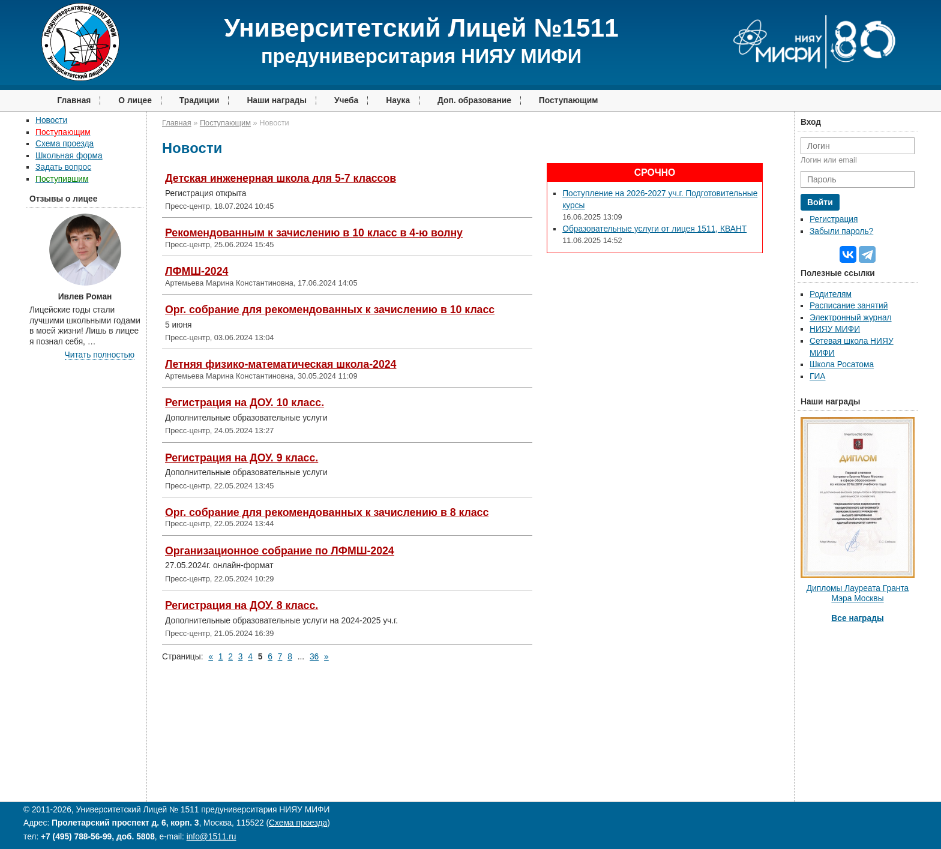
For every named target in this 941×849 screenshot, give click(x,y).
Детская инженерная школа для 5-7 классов (280, 178)
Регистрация (834, 219)
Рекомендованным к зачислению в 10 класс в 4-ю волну (314, 233)
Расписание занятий (849, 305)
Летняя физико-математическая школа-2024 (280, 364)
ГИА (818, 376)
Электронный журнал (851, 317)
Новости (51, 120)
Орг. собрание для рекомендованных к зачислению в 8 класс (327, 512)
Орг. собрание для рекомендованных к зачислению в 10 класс (330, 310)
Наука (398, 100)
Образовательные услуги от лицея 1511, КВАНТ (654, 228)
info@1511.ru (211, 836)
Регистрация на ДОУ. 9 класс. (241, 458)
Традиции (199, 100)
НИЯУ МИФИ (835, 329)
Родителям (831, 294)
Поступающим (568, 100)
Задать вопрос (63, 167)
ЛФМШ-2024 (196, 271)
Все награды (857, 618)
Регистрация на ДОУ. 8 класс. (241, 605)
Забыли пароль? (841, 231)
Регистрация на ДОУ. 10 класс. (244, 403)
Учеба (346, 100)
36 (314, 656)
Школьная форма (69, 155)
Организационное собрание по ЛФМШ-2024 (279, 551)
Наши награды (277, 100)
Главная (74, 100)
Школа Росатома (842, 364)
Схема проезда (64, 143)
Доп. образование (474, 100)
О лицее (135, 100)
